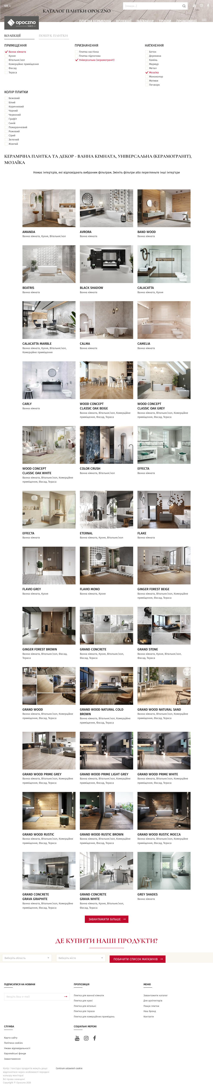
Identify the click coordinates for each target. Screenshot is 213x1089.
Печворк (154, 84)
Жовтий (13, 144)
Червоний (15, 114)
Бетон (152, 51)
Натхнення (154, 45)
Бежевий (14, 98)
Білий (12, 102)
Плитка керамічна (95, 21)
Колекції (123, 21)
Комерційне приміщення (24, 64)
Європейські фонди (15, 1053)
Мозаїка (154, 72)
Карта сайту (10, 1038)
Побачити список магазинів (138, 959)
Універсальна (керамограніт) (96, 60)
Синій (12, 123)
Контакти (149, 1016)
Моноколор (156, 76)
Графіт (13, 119)
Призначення (86, 45)
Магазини (145, 21)
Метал (153, 68)
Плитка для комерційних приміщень (94, 1016)
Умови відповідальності (17, 1048)
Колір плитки (16, 92)
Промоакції (186, 21)
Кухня (12, 56)
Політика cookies (13, 1043)
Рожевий (14, 131)
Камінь (153, 60)
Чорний (13, 110)
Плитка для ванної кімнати (89, 995)
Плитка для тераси (84, 1011)
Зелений (14, 139)
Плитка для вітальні (85, 1006)
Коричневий (16, 106)
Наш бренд (150, 1011)
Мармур (154, 64)
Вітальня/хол (17, 60)
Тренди (165, 21)
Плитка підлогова (90, 56)
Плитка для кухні (83, 1000)
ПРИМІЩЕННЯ (15, 45)
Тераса (13, 72)
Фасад (13, 68)
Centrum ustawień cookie (69, 1068)
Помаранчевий (18, 127)
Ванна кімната (17, 51)
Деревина (155, 56)
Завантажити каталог (156, 995)
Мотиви (153, 80)
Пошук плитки (53, 35)
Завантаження (12, 1059)
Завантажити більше (107, 919)
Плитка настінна (89, 51)
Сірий (12, 135)
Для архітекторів (153, 1000)
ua (7, 6)
